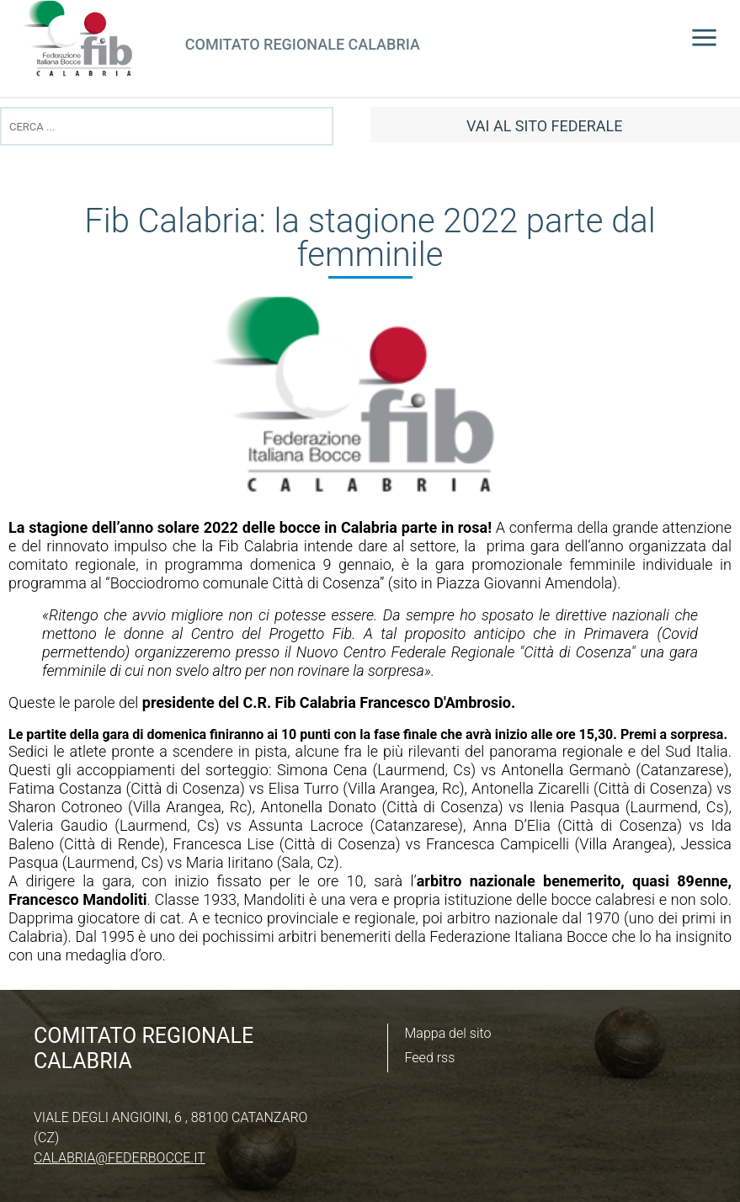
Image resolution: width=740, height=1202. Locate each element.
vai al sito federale (544, 126)
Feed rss (430, 1058)
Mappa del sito (448, 1033)
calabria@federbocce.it (119, 1158)
